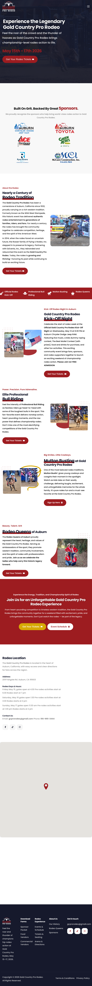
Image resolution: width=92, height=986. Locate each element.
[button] (46, 853)
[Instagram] (20, 794)
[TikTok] (13, 794)
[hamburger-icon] (88, 6)
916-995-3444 (47, 785)
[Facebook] (5, 794)
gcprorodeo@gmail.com (21, 785)
